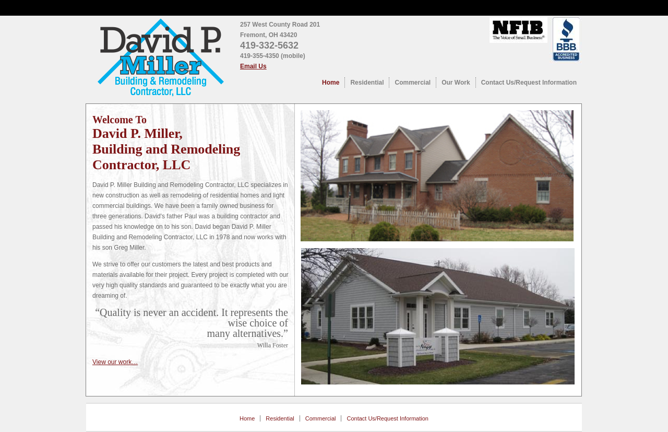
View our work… (115, 362)
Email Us (253, 66)
